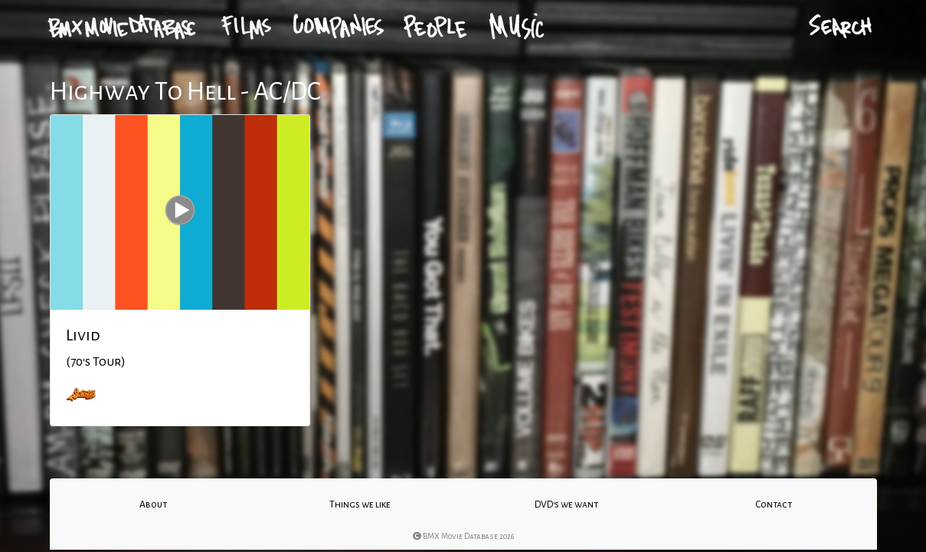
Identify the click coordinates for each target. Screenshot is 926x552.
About (153, 504)
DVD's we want (566, 504)
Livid (83, 335)
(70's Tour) (96, 362)
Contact (773, 504)
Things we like (360, 504)
